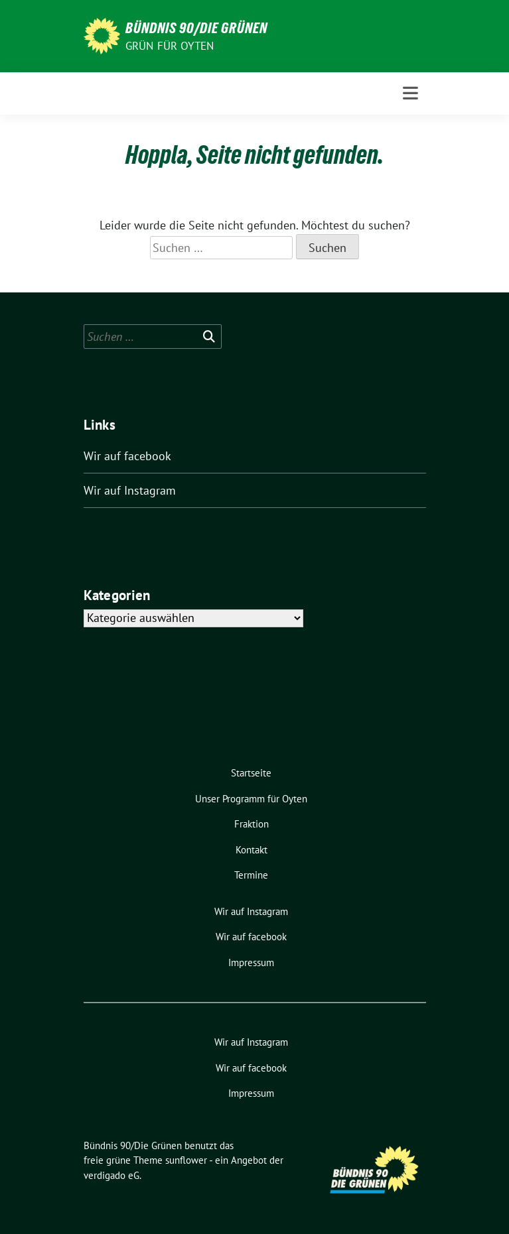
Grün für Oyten (169, 45)
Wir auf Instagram (130, 490)
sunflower (186, 1160)
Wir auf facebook (127, 455)
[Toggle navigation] (410, 93)
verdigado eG (111, 1175)
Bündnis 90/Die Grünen (196, 27)
